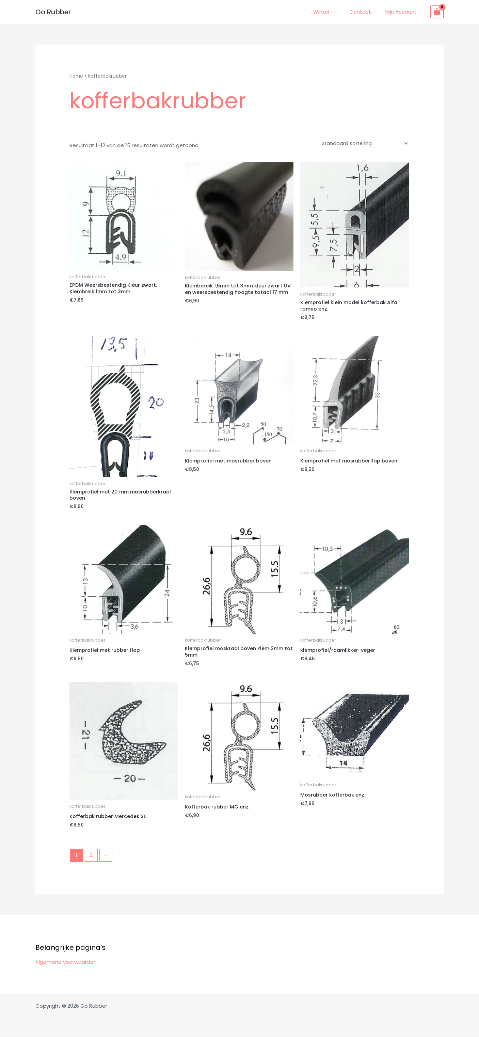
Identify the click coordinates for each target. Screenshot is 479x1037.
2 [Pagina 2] (91, 857)
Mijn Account (402, 11)
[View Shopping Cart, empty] (437, 11)
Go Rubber (53, 12)
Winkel (330, 11)
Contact (365, 11)
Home (76, 76)
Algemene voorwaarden (66, 963)
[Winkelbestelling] (363, 143)
